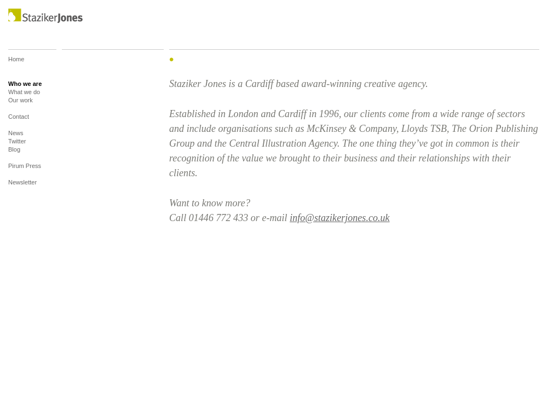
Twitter (17, 141)
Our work (20, 104)
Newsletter (22, 182)
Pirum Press (24, 170)
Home (16, 67)
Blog (14, 153)
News (16, 133)
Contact (18, 120)
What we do (24, 92)
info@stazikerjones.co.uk (339, 217)
